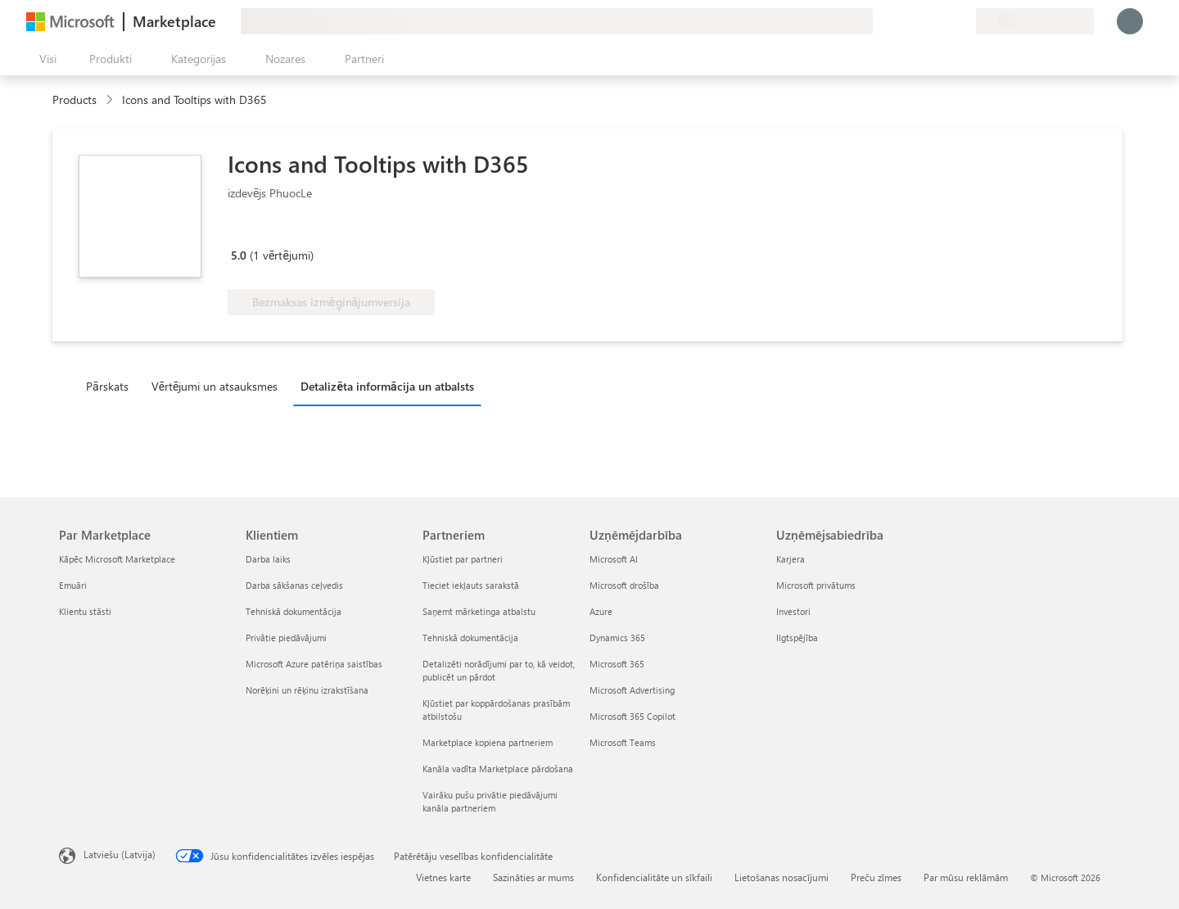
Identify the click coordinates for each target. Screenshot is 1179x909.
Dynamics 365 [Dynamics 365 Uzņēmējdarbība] (617, 637)
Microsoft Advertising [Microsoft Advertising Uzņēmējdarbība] (632, 690)
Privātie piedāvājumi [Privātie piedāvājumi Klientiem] (286, 637)
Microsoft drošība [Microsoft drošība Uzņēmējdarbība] (624, 585)
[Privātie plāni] (962, 21)
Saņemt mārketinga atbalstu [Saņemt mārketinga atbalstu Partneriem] (478, 611)
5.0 (238, 255)
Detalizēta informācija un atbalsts (386, 386)
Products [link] (74, 99)
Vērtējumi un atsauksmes (214, 386)
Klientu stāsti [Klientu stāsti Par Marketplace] (85, 611)
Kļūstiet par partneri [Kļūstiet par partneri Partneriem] (462, 559)
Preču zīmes (876, 877)
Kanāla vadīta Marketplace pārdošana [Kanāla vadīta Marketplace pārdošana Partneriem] (497, 768)
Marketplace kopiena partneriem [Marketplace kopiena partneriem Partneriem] (487, 742)
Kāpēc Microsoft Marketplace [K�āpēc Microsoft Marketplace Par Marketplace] (117, 559)
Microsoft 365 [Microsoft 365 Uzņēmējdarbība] (617, 664)
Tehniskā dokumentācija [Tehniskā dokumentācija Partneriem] (470, 637)
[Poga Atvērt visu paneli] (44, 59)
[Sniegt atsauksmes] (903, 21)
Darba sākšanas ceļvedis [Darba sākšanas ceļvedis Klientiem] (294, 585)
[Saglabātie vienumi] (943, 21)
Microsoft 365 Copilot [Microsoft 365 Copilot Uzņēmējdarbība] (632, 716)
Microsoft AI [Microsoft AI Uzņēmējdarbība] (614, 559)
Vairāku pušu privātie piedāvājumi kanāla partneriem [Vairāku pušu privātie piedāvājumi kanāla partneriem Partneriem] (490, 801)
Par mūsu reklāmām (966, 877)
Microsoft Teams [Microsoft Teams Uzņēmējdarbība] (623, 742)
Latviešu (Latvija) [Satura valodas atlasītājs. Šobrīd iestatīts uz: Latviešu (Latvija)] (120, 854)
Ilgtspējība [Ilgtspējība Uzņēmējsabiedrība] (797, 637)
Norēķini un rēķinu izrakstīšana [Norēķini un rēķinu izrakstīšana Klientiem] (307, 690)
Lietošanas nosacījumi (781, 877)
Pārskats (107, 386)
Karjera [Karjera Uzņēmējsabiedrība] (790, 559)
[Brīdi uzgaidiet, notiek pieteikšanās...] (1130, 21)
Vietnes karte (443, 877)
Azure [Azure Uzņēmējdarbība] (601, 611)
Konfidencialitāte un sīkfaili (654, 877)
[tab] (111, 386)
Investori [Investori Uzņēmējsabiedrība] (793, 611)
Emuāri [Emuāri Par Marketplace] (73, 585)
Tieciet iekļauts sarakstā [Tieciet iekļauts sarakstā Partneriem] (470, 585)
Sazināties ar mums (533, 877)
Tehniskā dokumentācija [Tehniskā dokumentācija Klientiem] (293, 611)
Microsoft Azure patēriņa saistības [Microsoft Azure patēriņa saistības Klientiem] (314, 664)
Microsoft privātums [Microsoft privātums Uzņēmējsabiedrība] (816, 585)
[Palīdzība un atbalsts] (923, 21)
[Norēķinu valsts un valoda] (1035, 21)
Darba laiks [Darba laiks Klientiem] (268, 559)
